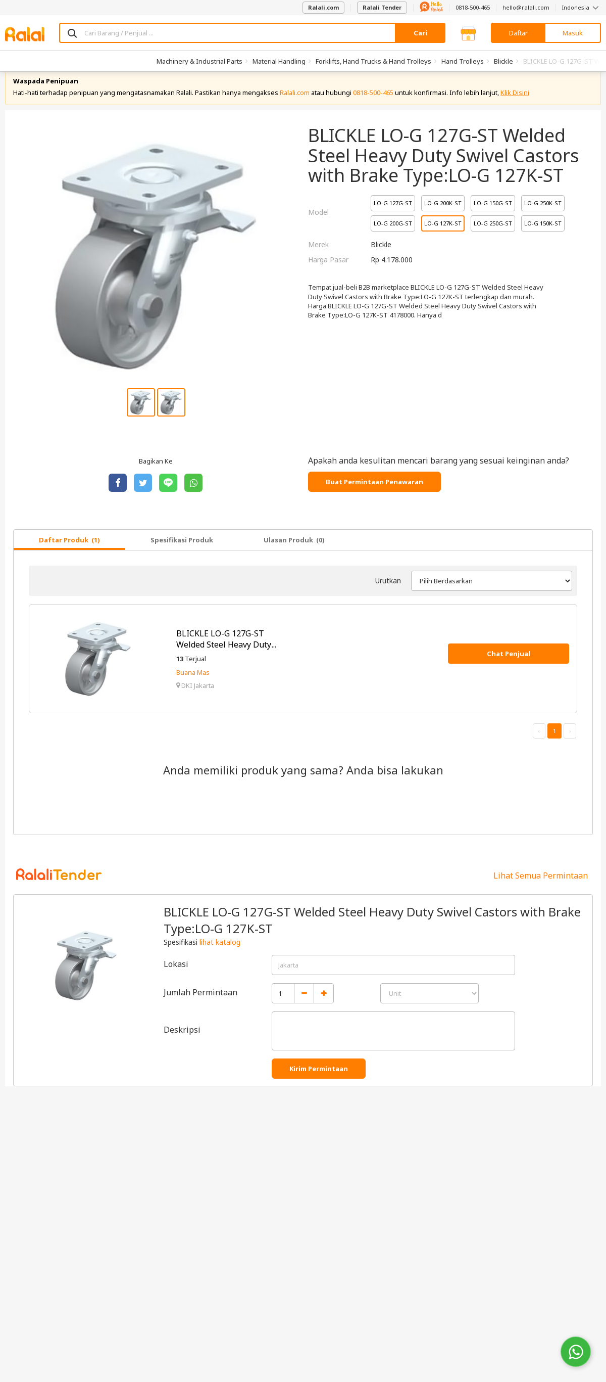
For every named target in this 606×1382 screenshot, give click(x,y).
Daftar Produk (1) (69, 553)
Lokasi (176, 977)
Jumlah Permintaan (200, 1005)
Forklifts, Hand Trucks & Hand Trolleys (373, 61)
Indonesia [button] (581, 7)
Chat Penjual (508, 667)
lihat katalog (219, 955)
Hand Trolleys (462, 61)
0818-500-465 (473, 7)
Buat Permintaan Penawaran (374, 495)
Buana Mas (193, 685)
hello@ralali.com (525, 7)
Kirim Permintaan (318, 1082)
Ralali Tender (382, 7)
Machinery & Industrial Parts (199, 61)
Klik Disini (514, 106)
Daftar (518, 32)
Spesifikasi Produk (181, 553)
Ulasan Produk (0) (294, 553)
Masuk (573, 32)
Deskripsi (182, 1043)
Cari (420, 32)
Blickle (503, 61)
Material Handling (279, 61)
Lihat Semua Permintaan (540, 889)
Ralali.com (323, 7)
